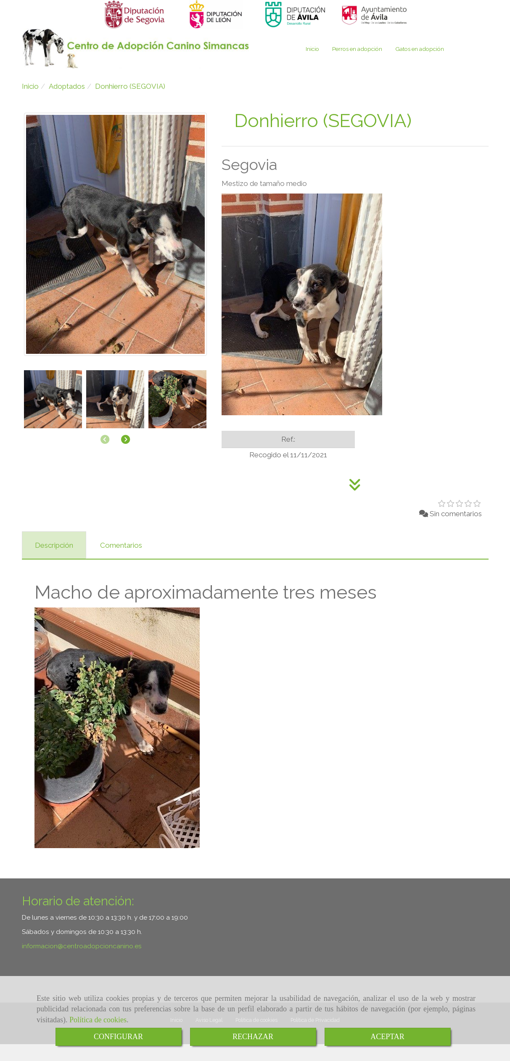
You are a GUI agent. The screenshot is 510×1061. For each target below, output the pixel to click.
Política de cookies (98, 1020)
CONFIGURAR (118, 1036)
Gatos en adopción (419, 65)
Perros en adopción (357, 65)
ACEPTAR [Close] (387, 1036)
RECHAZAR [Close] (253, 1036)
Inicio (312, 65)
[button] (125, 456)
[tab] (54, 562)
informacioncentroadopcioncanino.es (82, 963)
